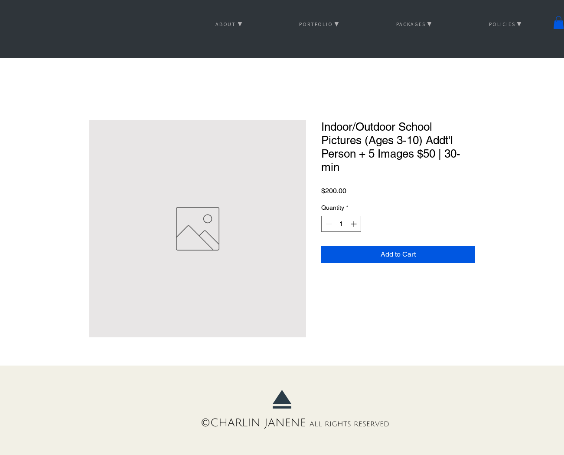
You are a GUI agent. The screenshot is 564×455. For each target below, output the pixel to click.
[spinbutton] (341, 223)
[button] (558, 22)
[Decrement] (328, 223)
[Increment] (354, 223)
